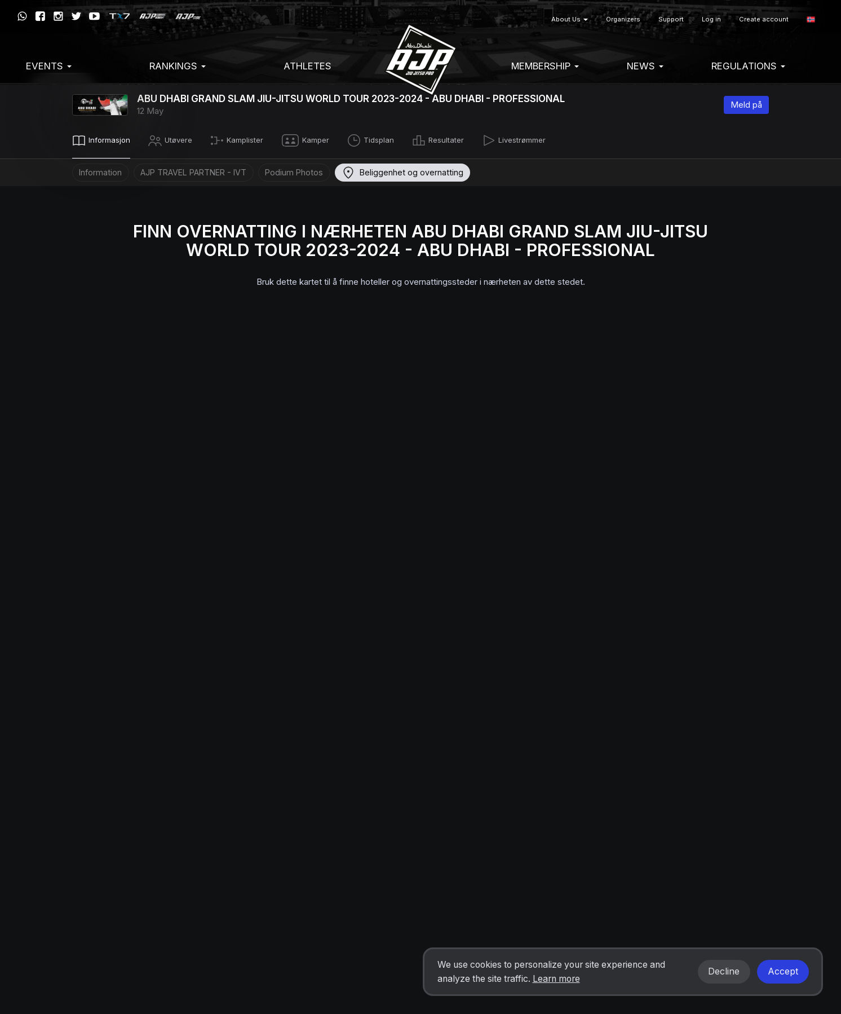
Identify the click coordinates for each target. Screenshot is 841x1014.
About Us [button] (569, 19)
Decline (724, 971)
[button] (811, 19)
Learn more (556, 978)
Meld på (746, 104)
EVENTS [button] (49, 66)
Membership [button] (545, 66)
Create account (764, 19)
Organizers (623, 19)
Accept (783, 971)
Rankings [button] (177, 66)
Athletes (307, 66)
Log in (711, 19)
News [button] (645, 66)
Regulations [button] (748, 66)
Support (671, 19)
